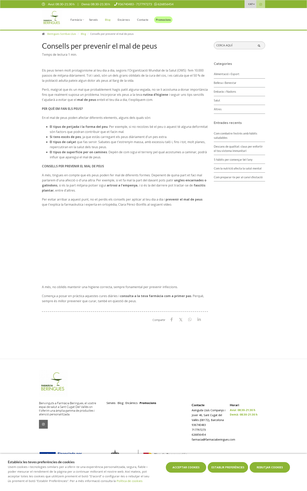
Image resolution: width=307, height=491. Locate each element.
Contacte (142, 19)
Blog (107, 19)
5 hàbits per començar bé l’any (233, 159)
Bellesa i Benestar (225, 83)
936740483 (199, 425)
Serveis (93, 19)
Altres (218, 109)
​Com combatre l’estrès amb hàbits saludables (235, 135)
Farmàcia (76, 19)
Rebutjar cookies (270, 467)
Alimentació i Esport (226, 74)
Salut (217, 100)
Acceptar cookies (186, 467)
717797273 (199, 430)
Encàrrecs (124, 19)
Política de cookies (129, 481)
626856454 (199, 434)
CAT (250, 4)
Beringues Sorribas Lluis (61, 34)
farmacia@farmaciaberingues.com (213, 439)
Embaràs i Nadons (225, 92)
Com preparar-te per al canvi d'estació (238, 177)
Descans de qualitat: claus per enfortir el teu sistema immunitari (238, 148)
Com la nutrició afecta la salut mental (238, 168)
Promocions (163, 19)
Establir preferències (227, 467)
